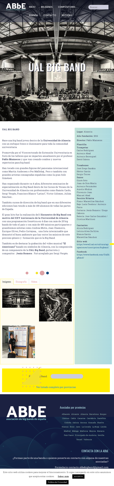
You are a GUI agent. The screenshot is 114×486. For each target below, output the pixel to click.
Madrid (67, 431)
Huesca (65, 427)
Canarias (81, 418)
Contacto (49, 15)
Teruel (79, 439)
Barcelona (94, 414)
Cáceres (65, 418)
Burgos (103, 414)
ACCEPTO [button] (78, 476)
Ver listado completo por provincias (56, 387)
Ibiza (72, 427)
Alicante (75, 414)
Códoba (67, 422)
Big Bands (46, 6)
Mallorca (84, 431)
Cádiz (73, 418)
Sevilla (101, 435)
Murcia (92, 431)
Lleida (103, 427)
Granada (92, 422)
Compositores (66, 6)
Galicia (76, 422)
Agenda (33, 15)
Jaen (78, 427)
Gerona (83, 422)
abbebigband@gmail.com (93, 467)
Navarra (100, 431)
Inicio (32, 6)
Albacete (66, 414)
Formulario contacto (67, 467)
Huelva (100, 422)
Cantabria (91, 418)
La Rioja (95, 427)
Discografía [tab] (21, 281)
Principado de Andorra (85, 435)
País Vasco (69, 435)
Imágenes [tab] (6, 281)
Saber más (63, 476)
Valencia (88, 439)
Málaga (75, 431)
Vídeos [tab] (34, 281)
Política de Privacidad (57, 482)
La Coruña (86, 427)
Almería (84, 414)
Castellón (101, 418)
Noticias (67, 15)
